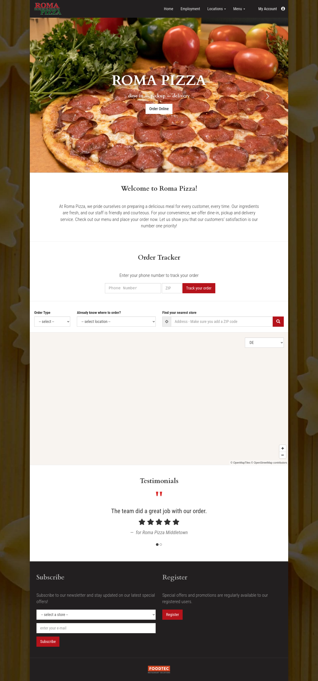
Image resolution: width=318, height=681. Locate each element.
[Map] (159, 398)
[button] (271, 9)
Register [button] (172, 614)
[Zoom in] (282, 452)
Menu (239, 8)
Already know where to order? (99, 312)
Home (168, 8)
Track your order (204, 288)
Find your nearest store (179, 312)
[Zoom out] (282, 459)
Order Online (159, 108)
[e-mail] (96, 628)
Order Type (42, 312)
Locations (216, 8)
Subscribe (48, 641)
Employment (190, 8)
